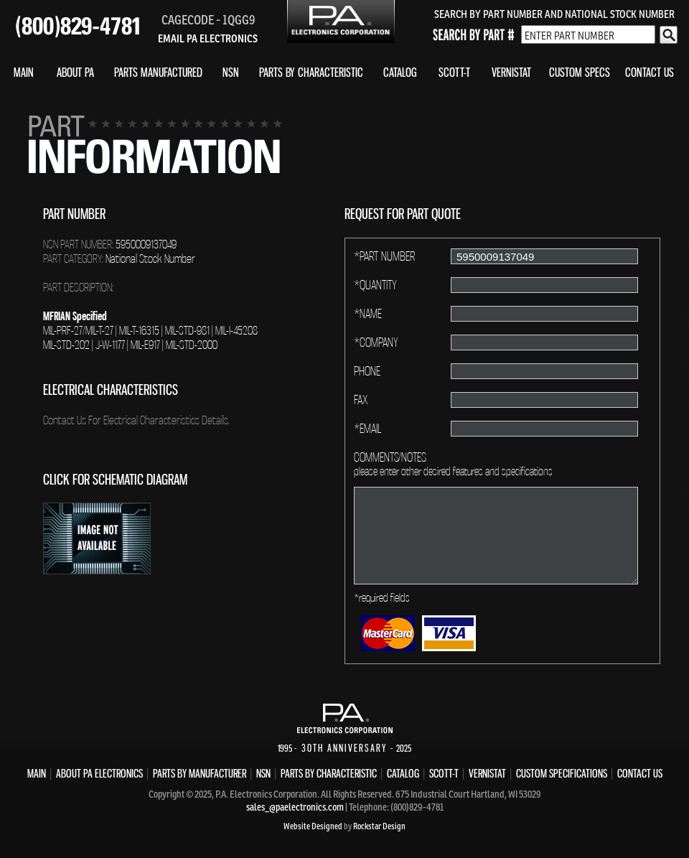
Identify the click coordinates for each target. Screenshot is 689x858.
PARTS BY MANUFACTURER (199, 773)
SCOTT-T (454, 72)
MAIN (24, 72)
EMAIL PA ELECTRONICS (208, 38)
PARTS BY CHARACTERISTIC (311, 72)
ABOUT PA (75, 72)
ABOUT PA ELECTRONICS (99, 773)
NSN (230, 72)
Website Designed (312, 826)
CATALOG (400, 72)
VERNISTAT (511, 72)
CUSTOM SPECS (579, 72)
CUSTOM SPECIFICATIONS (561, 773)
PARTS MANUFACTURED (158, 72)
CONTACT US (649, 72)
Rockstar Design (379, 826)
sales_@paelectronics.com (295, 807)
